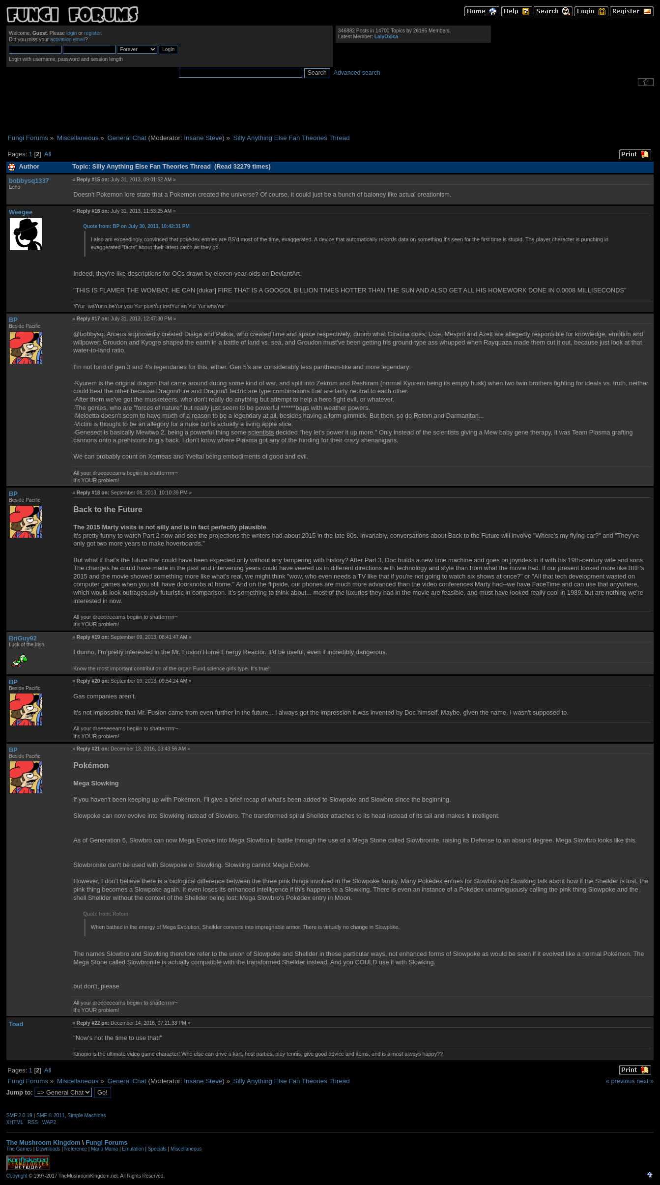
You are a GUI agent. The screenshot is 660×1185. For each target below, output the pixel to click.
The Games (19, 1149)
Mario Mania (104, 1149)
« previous (620, 1081)
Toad (16, 1024)
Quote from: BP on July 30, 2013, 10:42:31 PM (136, 226)
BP (13, 319)
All (47, 154)
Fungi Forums (106, 1142)
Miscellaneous (186, 1149)
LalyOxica (386, 36)
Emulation (132, 1149)
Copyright (17, 1176)
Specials (157, 1149)
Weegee (20, 212)
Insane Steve (203, 138)
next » (645, 1081)
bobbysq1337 (29, 180)
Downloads (48, 1149)
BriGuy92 (23, 638)
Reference (75, 1149)
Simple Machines (86, 1115)
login (71, 33)
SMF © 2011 (50, 1115)
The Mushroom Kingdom (43, 1142)
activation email (67, 39)
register (92, 33)
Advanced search (357, 72)
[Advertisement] (330, 110)
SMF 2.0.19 (19, 1115)
